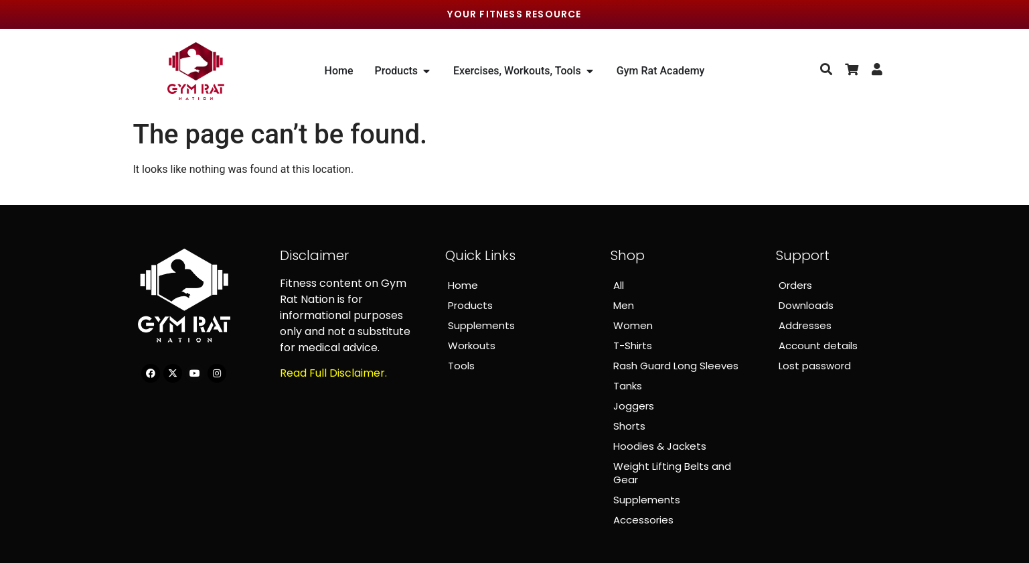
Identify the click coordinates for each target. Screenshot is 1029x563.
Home (463, 285)
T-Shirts (632, 345)
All (618, 285)
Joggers (633, 406)
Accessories (643, 520)
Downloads (806, 305)
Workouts (471, 345)
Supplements (481, 325)
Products (470, 305)
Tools (461, 366)
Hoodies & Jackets (659, 446)
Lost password (815, 366)
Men (623, 305)
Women (633, 325)
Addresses (805, 325)
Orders (795, 285)
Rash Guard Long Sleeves (675, 366)
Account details (818, 345)
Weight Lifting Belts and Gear (672, 473)
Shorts (629, 426)
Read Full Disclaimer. (333, 373)
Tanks (627, 386)
